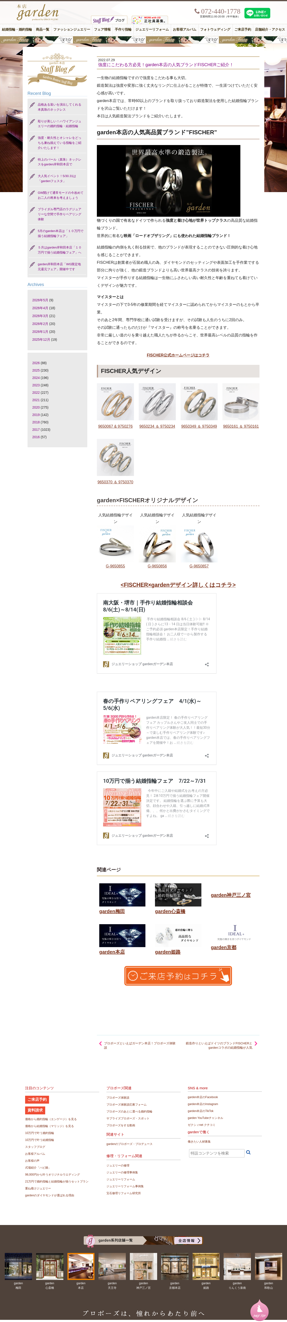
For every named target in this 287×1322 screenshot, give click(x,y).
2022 (36, 392)
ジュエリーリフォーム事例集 (125, 1186)
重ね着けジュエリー (38, 1188)
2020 (36, 407)
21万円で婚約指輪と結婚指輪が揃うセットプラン (56, 1181)
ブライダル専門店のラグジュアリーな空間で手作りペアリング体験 (59, 214)
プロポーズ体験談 (117, 1097)
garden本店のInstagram (203, 1104)
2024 (36, 378)
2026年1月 (40, 332)
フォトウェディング (215, 29)
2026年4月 (40, 308)
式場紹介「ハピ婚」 (38, 1167)
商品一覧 (42, 29)
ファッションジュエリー (71, 29)
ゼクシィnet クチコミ (201, 1125)
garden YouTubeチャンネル (205, 1118)
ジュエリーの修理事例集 (122, 1172)
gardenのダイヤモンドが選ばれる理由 (49, 1195)
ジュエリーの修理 (117, 1165)
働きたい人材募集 (199, 1141)
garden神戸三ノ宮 (231, 895)
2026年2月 (40, 324)
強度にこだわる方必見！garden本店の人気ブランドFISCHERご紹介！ (166, 64)
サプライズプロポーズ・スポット (127, 1118)
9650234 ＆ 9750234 (157, 426)
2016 (36, 437)
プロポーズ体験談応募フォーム (126, 1104)
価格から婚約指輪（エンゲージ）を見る (51, 1119)
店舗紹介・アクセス (270, 29)
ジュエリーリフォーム (152, 29)
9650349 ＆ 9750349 (199, 426)
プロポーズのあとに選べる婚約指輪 (129, 1111)
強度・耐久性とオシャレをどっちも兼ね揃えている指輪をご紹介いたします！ (59, 143)
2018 (36, 422)
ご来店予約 (242, 29)
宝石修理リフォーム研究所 (123, 1193)
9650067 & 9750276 (115, 426)
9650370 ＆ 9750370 (115, 482)
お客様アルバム (184, 29)
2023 (36, 385)
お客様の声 (32, 1160)
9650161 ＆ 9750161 (241, 426)
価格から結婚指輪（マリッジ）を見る (49, 1126)
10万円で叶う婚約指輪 (39, 1133)
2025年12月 (41, 339)
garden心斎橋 (170, 911)
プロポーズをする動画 (120, 1125)
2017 (36, 430)
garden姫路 (168, 952)
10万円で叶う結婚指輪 (39, 1140)
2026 (36, 363)
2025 (36, 370)
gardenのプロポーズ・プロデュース (129, 1144)
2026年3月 (40, 316)
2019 (36, 415)
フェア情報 (102, 29)
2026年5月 (40, 300)
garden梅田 (112, 911)
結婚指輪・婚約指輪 (17, 29)
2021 (36, 400)
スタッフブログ (35, 1147)
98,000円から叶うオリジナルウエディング (52, 1174)
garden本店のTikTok (201, 1111)
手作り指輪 (123, 29)
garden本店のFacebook (203, 1097)
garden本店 (112, 952)
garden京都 (224, 947)
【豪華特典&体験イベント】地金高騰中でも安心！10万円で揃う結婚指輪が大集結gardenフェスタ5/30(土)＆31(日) (143, 39)
